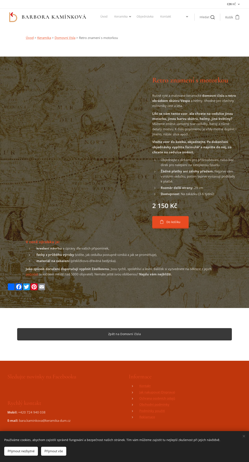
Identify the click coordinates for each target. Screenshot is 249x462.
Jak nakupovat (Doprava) (157, 392)
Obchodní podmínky (154, 404)
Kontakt (145, 386)
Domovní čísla (65, 38)
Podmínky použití (152, 410)
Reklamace (147, 417)
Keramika (44, 38)
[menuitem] (118, 17)
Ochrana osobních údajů (157, 398)
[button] (207, 17)
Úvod (30, 38)
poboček (32, 274)
